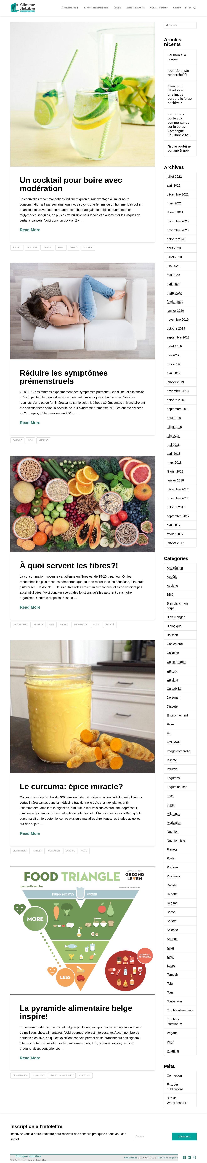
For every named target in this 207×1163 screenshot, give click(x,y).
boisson (32, 247)
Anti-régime (175, 567)
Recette (172, 894)
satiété (110, 624)
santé (73, 247)
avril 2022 (173, 185)
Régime (172, 903)
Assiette (172, 585)
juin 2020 (173, 266)
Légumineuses (177, 787)
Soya (170, 947)
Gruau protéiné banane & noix (179, 148)
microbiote (80, 624)
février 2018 (175, 471)
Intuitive (172, 769)
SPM (30, 440)
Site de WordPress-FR (177, 1100)
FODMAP (173, 742)
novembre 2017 (178, 498)
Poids (171, 858)
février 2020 (175, 301)
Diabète (172, 706)
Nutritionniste (176, 840)
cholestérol (20, 624)
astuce (17, 247)
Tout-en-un (174, 1001)
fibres (64, 624)
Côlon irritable (176, 661)
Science (172, 930)
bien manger (20, 851)
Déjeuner (173, 697)
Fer (169, 733)
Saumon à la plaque (177, 57)
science (88, 247)
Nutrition (172, 831)
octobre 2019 (176, 328)
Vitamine (173, 1050)
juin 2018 (173, 435)
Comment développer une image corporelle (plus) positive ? (180, 94)
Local (170, 796)
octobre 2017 (176, 507)
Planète (172, 849)
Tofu (170, 983)
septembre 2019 (178, 337)
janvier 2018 (175, 480)
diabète (38, 624)
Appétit (172, 576)
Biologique (174, 626)
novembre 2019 (178, 319)
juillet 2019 (174, 346)
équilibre (38, 1075)
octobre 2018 (176, 400)
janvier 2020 (175, 310)
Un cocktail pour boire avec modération (71, 184)
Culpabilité (174, 688)
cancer (47, 247)
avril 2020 (173, 283)
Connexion (174, 1075)
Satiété (172, 921)
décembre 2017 (178, 489)
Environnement (177, 715)
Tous (170, 992)
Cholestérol (175, 644)
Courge (172, 670)
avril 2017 (173, 525)
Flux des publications (175, 1087)
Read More (30, 230)
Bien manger (176, 617)
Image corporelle (178, 751)
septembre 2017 (178, 516)
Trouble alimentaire (180, 1010)
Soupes (172, 939)
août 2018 (174, 418)
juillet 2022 (174, 176)
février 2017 (175, 534)
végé (84, 851)
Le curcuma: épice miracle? (71, 786)
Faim (170, 724)
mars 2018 (174, 462)
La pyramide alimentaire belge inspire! (76, 1012)
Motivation (174, 822)
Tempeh (172, 974)
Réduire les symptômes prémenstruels (64, 377)
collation (54, 851)
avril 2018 (173, 453)
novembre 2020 (178, 230)
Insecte (172, 760)
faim (51, 624)
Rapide (172, 885)
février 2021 (175, 212)
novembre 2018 (178, 391)
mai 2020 (173, 275)
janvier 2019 (175, 382)
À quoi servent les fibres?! (69, 565)
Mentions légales (168, 1158)
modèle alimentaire (61, 1075)
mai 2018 (173, 444)
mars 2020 (174, 292)
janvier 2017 (175, 543)
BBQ (170, 594)
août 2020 (174, 248)
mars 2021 (174, 203)
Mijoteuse (173, 813)
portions (84, 1075)
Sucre (171, 965)
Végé (170, 1042)
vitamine (43, 440)
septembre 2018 (178, 409)
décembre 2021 (178, 194)
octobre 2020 (176, 239)
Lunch (171, 804)
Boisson (172, 635)
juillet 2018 (174, 426)
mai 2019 (173, 364)
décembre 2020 (178, 221)
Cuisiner (172, 679)
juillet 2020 (174, 257)
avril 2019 (173, 373)
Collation (173, 653)
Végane (172, 1033)
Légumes (173, 778)
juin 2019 (173, 355)
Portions (172, 867)
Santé (171, 912)
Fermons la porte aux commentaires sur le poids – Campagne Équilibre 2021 (179, 124)
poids (61, 247)
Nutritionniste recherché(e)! (178, 73)
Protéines (173, 876)
